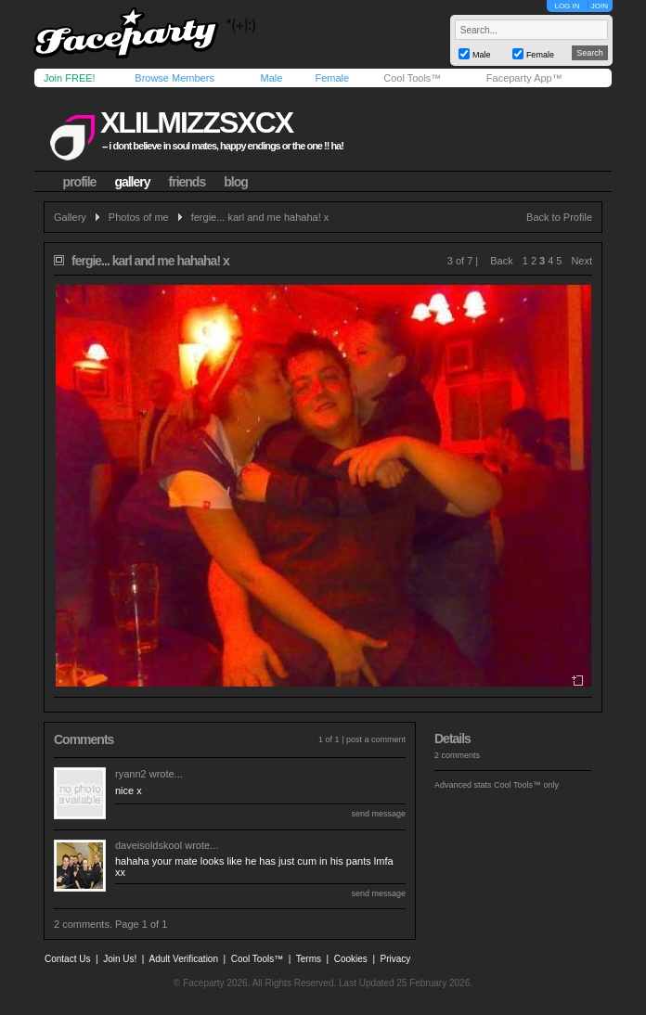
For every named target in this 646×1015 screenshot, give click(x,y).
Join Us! (119, 959)
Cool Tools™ (412, 78)
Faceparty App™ (524, 78)
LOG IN (566, 6)
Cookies (351, 959)
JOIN (599, 6)
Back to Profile (559, 217)
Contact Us (67, 959)
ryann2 (131, 773)
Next (581, 260)
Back (501, 260)
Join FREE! (70, 78)
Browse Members (174, 78)
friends (187, 181)
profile (80, 181)
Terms (308, 959)
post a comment (376, 739)
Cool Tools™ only (526, 785)
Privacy (396, 959)
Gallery (70, 217)
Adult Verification (183, 959)
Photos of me (139, 217)
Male (271, 78)
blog (236, 181)
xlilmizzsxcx (196, 122)
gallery (131, 181)
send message (378, 813)
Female (332, 78)
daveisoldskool (148, 845)
